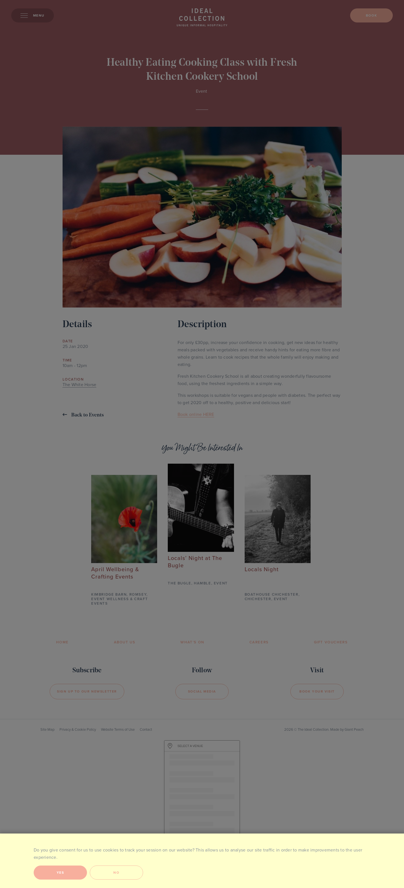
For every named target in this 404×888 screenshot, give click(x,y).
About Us (125, 642)
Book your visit (317, 691)
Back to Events (83, 415)
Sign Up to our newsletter (87, 691)
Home (62, 642)
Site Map (47, 729)
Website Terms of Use (118, 729)
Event (201, 91)
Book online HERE (196, 414)
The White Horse (80, 385)
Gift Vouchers (331, 642)
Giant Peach (354, 729)
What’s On (192, 642)
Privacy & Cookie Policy (77, 729)
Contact (146, 729)
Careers (259, 642)
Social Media (202, 691)
